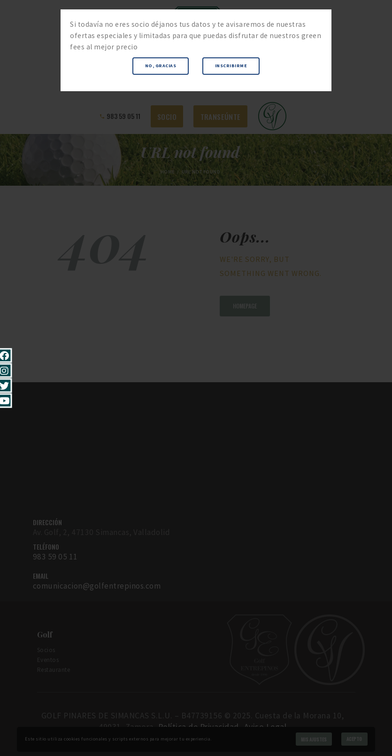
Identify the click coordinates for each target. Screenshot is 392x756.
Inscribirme (231, 66)
